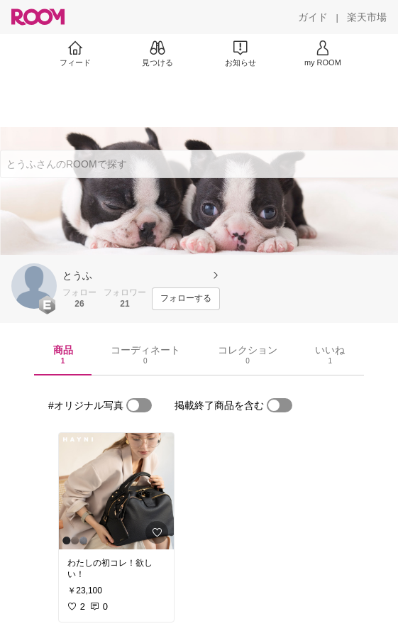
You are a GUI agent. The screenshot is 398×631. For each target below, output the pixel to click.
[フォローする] (186, 298)
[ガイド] (313, 17)
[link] (116, 491)
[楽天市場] (367, 17)
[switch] (139, 405)
